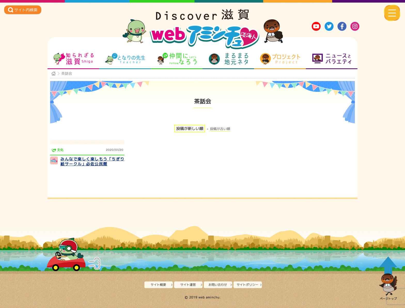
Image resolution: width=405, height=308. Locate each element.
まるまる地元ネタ (228, 58)
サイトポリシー (247, 284)
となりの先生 (125, 58)
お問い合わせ (217, 284)
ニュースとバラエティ (332, 58)
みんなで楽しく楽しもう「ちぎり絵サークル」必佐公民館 (92, 161)
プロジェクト (280, 58)
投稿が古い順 (220, 129)
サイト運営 (188, 284)
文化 (60, 150)
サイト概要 (158, 284)
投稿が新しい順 (189, 128)
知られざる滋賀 (73, 58)
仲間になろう (177, 58)
